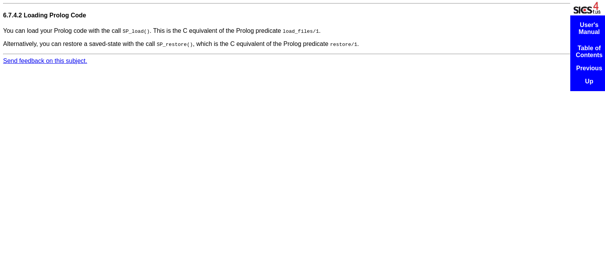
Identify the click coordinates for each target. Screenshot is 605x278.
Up (589, 81)
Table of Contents (589, 51)
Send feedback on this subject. (45, 61)
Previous (589, 68)
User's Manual (589, 28)
